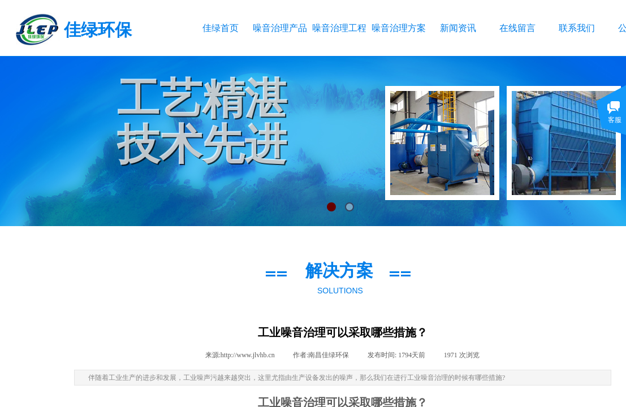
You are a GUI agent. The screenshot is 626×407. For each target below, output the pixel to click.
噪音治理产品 (279, 28)
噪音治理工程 (339, 28)
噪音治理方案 (398, 28)
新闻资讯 (458, 28)
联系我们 (577, 28)
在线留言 (517, 28)
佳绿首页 (220, 28)
